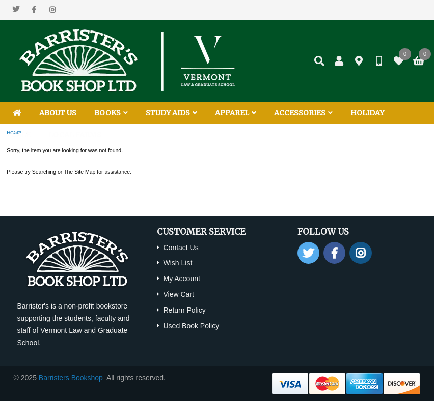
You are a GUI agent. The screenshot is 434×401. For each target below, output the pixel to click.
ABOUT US (57, 112)
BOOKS (111, 112)
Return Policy (184, 310)
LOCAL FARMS (74, 134)
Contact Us (180, 247)
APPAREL (235, 112)
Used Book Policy (191, 326)
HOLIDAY (367, 112)
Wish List (177, 263)
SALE (21, 134)
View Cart (178, 294)
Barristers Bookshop (71, 378)
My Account (181, 278)
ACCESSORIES (303, 112)
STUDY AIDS (171, 112)
